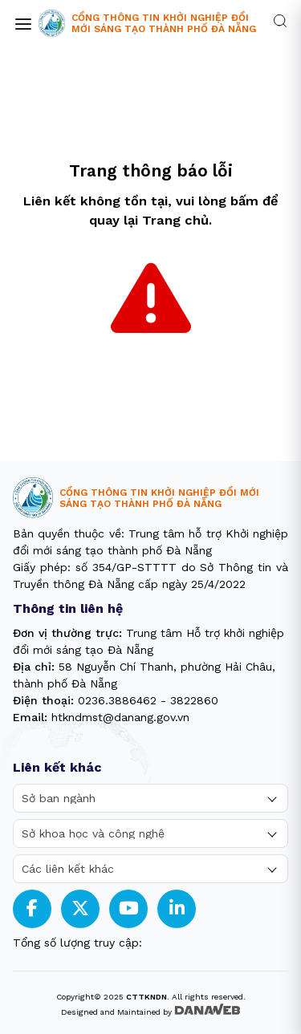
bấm (244, 201)
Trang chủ (175, 220)
